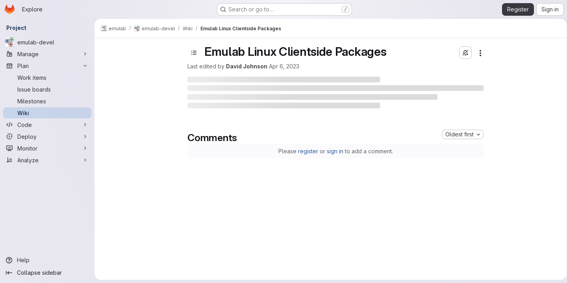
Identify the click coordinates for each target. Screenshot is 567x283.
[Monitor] (47, 148)
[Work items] (47, 77)
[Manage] (47, 53)
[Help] (47, 260)
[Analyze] (47, 159)
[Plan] (47, 65)
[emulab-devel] (47, 42)
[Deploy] (47, 136)
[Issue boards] (47, 89)
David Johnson (245, 66)
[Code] (47, 124)
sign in (333, 151)
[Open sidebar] (192, 52)
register (306, 151)
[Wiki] (47, 112)
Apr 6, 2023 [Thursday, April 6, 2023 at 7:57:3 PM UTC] (283, 66)
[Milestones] (47, 101)
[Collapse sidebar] (47, 272)
